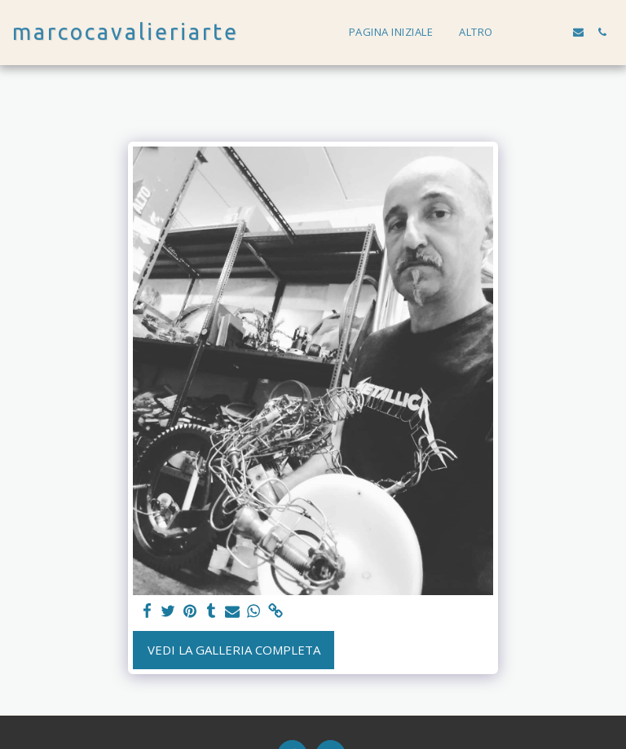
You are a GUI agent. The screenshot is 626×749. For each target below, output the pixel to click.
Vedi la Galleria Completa (234, 650)
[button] (531, 32)
